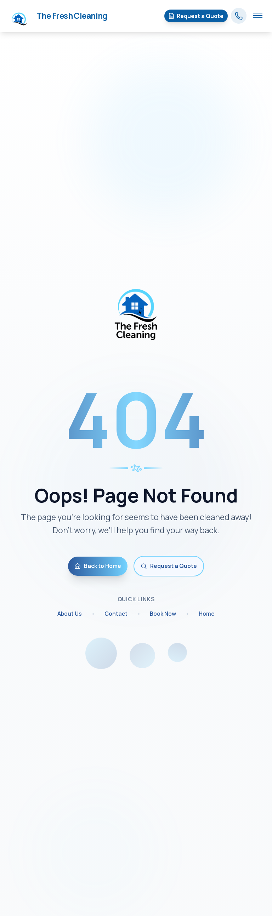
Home (207, 615)
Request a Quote (169, 566)
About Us (69, 615)
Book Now (163, 615)
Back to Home (97, 566)
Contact (116, 615)
